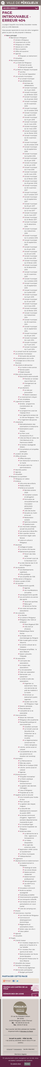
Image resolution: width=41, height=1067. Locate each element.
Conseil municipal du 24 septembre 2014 (30, 329)
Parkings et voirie (30, 868)
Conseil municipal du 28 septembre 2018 (30, 149)
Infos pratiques (25, 574)
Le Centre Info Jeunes (27, 549)
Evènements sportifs (27, 586)
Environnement (20, 774)
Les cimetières (25, 399)
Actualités (18, 58)
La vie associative (26, 670)
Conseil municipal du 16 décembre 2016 (30, 224)
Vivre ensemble (20, 715)
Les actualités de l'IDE (27, 576)
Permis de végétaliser (27, 968)
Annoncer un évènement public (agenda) (30, 697)
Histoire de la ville (21, 47)
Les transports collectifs (28, 899)
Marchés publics (21, 470)
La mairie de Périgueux (23, 63)
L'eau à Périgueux (26, 790)
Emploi (17, 911)
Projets (13, 938)
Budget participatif (26, 972)
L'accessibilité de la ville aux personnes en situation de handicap (28, 754)
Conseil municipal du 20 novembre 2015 (30, 274)
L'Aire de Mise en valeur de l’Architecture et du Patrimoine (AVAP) (29, 440)
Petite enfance (25, 485)
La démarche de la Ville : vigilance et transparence (31, 836)
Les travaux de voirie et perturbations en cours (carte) (28, 904)
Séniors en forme (30, 606)
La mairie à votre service (28, 367)
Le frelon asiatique (26, 779)
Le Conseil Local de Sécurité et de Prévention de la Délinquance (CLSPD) (31, 733)
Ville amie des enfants (28, 483)
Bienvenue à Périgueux (19, 38)
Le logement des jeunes (28, 420)
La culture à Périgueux (28, 617)
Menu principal (11, 35)
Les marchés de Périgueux (29, 915)
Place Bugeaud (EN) (31, 624)
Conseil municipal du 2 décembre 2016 (30, 231)
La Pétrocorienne (26, 761)
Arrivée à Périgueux (22, 40)
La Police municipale (27, 854)
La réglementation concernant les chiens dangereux (31, 742)
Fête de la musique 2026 (29, 765)
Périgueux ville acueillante (29, 720)
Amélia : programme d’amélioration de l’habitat (27, 406)
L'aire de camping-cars (28, 908)
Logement (19, 858)
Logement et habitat (22, 401)
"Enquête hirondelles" (27, 776)
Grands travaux (20, 940)
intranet (9, 1049)
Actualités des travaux (22, 963)
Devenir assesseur (30, 395)
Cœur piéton (24, 931)
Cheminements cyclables (29, 897)
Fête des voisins (25, 763)
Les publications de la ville (24, 358)
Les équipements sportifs (29, 595)
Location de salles (21, 454)
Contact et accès (26, 65)
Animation (19, 758)
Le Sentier (23, 615)
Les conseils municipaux (23, 76)
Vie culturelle (19, 613)
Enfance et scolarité (27, 488)
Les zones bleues (30, 870)
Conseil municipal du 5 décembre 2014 (30, 315)
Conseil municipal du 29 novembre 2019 (30, 104)
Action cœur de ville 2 (27, 929)
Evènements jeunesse (27, 551)
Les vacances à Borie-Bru (28, 531)
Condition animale (31, 727)
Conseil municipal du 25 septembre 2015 (30, 285)
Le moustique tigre (26, 824)
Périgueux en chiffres (22, 44)
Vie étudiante (20, 567)
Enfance (18, 481)
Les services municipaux (23, 354)
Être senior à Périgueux (23, 579)
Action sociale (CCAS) (22, 581)
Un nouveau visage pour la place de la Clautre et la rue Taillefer (29, 945)
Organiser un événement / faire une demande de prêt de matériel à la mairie (30, 688)
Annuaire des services (27, 356)
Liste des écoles (29, 510)
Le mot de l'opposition (28, 74)
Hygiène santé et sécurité (24, 795)
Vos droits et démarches (23, 365)
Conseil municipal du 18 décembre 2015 (30, 267)
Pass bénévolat (25, 708)
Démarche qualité (26, 67)
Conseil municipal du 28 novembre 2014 (30, 322)
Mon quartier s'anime (27, 533)
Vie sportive (19, 583)
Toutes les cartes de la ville (15, 988)
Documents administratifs (29, 376)
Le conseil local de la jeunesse (25, 351)
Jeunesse (18, 545)
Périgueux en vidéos (22, 479)
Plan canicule (24, 802)
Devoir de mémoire (26, 717)
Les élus (22, 72)
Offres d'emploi (20, 456)
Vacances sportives (31, 601)
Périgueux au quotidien (19, 476)
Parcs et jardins (20, 49)
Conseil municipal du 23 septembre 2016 (30, 242)
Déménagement (30, 881)
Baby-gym (28, 604)
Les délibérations (26, 81)
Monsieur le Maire (26, 1031)
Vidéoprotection (25, 856)
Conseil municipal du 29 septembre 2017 (30, 199)
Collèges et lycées (26, 547)
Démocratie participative (23, 970)
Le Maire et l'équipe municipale (26, 69)
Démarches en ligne (13, 994)
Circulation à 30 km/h (27, 888)
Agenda (18, 54)
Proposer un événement (28, 56)
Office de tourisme (21, 51)
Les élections (24, 388)
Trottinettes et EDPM (27, 895)
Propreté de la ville (26, 792)
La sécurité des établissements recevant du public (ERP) (28, 811)
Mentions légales (21, 1054)
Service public (25, 370)
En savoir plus (16, 1064)
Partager (7, 981)
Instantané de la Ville (22, 42)
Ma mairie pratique (17, 60)
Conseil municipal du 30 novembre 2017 (30, 188)
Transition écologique (22, 965)
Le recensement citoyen (28, 397)
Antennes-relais (25, 831)
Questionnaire (29, 524)
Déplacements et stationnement (26, 861)
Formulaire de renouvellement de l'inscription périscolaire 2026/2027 (31, 503)
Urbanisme (19, 422)
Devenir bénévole (26, 706)
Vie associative (20, 658)
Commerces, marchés (23, 913)
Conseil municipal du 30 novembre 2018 (30, 138)
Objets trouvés (25, 372)
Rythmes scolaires (30, 522)
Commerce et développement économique (25, 920)
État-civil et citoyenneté (23, 374)
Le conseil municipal (27, 79)
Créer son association (27, 672)
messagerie (18, 1049)
